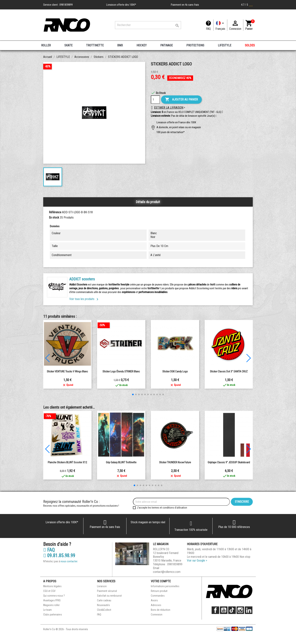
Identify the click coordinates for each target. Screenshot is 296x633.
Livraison (102, 586)
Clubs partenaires (52, 614)
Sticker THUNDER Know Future (175, 462)
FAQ (208, 29)
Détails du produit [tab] (148, 202)
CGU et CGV (49, 590)
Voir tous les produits (84, 299)
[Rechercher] (148, 25)
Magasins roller (51, 605)
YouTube (223, 610)
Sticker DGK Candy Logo (175, 371)
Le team (47, 609)
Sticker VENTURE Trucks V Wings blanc (67, 371)
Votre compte (161, 581)
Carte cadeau (104, 600)
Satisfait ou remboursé (109, 595)
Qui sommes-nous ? (54, 595)
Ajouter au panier (181, 99)
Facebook (215, 610)
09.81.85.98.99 (59, 556)
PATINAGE (166, 45)
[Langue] (220, 25)
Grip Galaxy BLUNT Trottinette (121, 462)
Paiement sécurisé (107, 590)
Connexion (156, 614)
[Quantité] (155, 99)
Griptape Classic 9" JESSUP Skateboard (229, 462)
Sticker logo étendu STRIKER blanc (121, 371)
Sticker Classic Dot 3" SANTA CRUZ (229, 371)
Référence (55, 212)
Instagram (240, 610)
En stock (54, 217)
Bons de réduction (160, 609)
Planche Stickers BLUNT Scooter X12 (67, 462)
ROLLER (46, 45)
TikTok (232, 610)
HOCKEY (141, 45)
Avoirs (154, 600)
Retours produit (159, 590)
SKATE (68, 45)
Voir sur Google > (197, 560)
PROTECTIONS (195, 45)
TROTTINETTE (95, 45)
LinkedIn (248, 610)
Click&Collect (104, 609)
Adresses (156, 605)
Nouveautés (103, 605)
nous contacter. (69, 561)
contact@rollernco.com (166, 572)
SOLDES (250, 45)
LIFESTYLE (224, 45)
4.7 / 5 (247, 5)
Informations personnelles (165, 586)
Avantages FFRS (52, 600)
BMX (120, 45)
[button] (216, 116)
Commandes (158, 595)
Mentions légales (52, 586)
